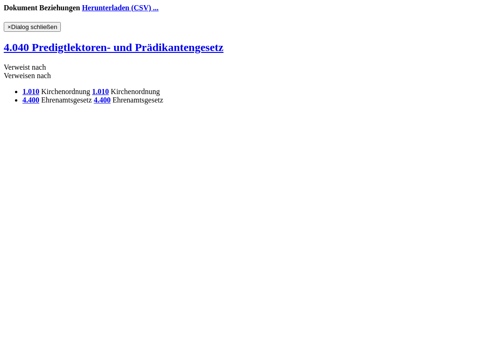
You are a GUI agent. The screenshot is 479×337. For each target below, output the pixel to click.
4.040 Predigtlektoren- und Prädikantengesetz (114, 47)
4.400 (30, 100)
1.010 (30, 91)
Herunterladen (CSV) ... (120, 8)
